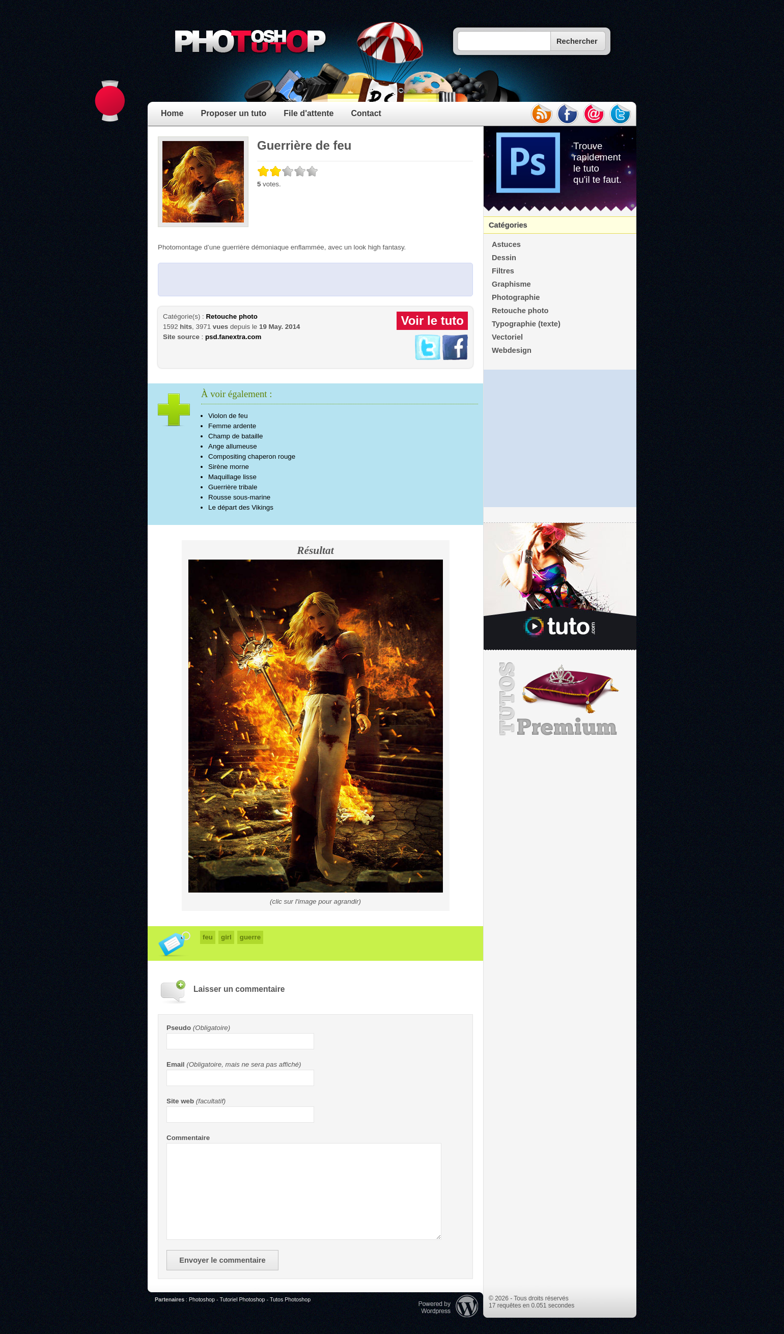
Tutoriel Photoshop (242, 1299)
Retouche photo (231, 316)
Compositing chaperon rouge (251, 456)
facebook (567, 114)
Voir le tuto (432, 320)
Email (175, 1064)
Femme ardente (232, 426)
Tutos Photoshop (290, 1299)
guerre (250, 937)
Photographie (516, 297)
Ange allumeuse (232, 446)
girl (226, 937)
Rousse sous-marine (239, 497)
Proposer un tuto (233, 113)
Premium (560, 699)
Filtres (503, 271)
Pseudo (178, 1028)
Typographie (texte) (526, 324)
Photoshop (202, 1299)
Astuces (506, 244)
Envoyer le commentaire (222, 1260)
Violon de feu (228, 416)
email (594, 114)
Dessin (504, 258)
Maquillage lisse (232, 477)
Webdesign (511, 350)
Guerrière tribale (232, 487)
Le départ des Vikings (240, 507)
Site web (180, 1101)
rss (541, 114)
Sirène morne (228, 466)
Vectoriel (507, 337)
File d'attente (308, 113)
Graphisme (511, 284)
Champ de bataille (235, 436)
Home (172, 113)
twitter (620, 114)
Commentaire (188, 1138)
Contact (366, 113)
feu (208, 937)
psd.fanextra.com (233, 337)
